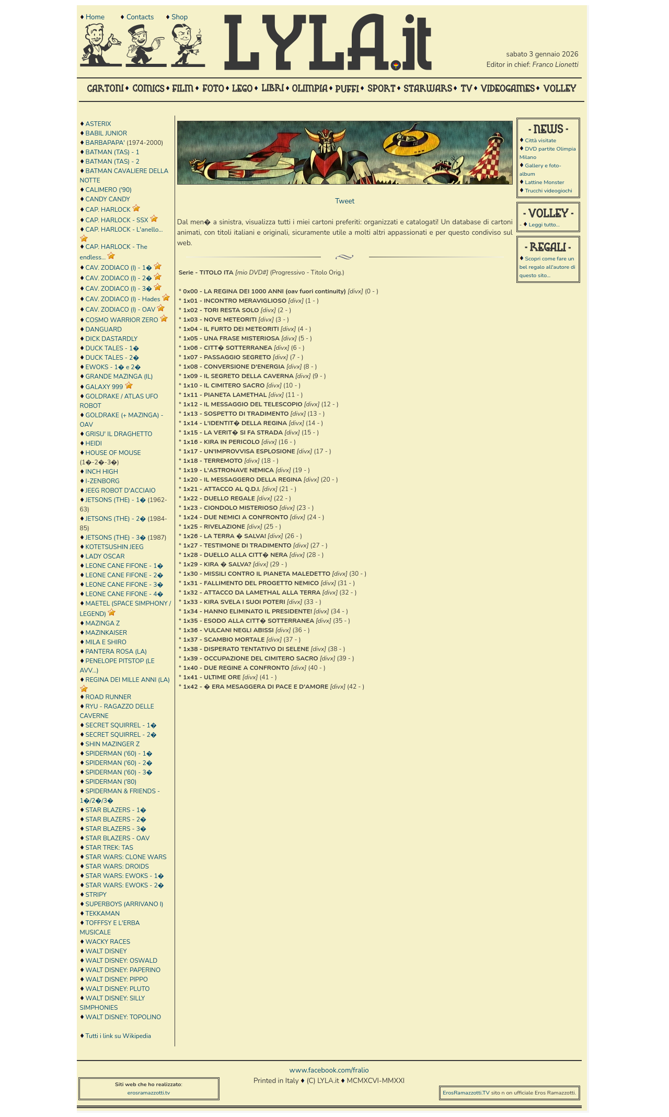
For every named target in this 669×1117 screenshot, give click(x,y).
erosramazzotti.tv (149, 1093)
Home (95, 17)
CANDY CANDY (108, 199)
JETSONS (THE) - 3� (116, 537)
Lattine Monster (544, 182)
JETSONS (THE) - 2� (116, 519)
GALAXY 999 (104, 387)
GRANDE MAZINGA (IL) (119, 376)
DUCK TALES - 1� (113, 348)
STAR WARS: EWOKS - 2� (125, 885)
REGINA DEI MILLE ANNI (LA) (128, 680)
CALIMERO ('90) (109, 190)
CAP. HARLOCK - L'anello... (124, 229)
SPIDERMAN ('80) (111, 782)
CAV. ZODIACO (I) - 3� (119, 288)
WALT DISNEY (106, 951)
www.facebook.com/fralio (328, 1070)
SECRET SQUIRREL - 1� (121, 725)
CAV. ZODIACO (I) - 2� (119, 278)
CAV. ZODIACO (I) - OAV (121, 309)
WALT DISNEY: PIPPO (117, 979)
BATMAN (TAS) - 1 (113, 152)
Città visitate (540, 140)
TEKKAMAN (103, 913)
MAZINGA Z (103, 623)
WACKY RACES (108, 942)
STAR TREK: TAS (109, 848)
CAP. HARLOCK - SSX (117, 220)
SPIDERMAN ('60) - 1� (119, 753)
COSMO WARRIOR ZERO (122, 320)
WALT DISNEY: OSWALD (122, 960)
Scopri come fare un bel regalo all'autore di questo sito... (547, 267)
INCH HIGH (102, 472)
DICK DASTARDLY (112, 339)
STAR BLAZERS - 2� (116, 819)
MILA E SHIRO (106, 642)
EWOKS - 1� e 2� (113, 367)
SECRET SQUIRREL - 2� (121, 735)
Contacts (140, 17)
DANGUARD (104, 329)
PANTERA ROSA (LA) (116, 651)
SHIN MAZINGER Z (113, 744)
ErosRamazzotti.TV (466, 1093)
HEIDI (94, 443)
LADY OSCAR (105, 556)
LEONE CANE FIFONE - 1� (125, 566)
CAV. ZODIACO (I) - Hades (123, 299)
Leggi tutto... (544, 225)
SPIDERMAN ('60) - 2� (119, 763)
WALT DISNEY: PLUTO (118, 989)
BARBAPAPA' (105, 143)
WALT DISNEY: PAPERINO (123, 970)
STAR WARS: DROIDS (117, 866)
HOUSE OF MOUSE (113, 453)
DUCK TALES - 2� (113, 358)
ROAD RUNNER (108, 697)
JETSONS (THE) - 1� (116, 500)
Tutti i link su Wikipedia (119, 1036)
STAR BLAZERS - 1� (116, 810)
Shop (179, 17)
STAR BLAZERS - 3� (116, 829)
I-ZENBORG (103, 481)
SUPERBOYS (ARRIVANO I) (125, 904)
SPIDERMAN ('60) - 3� (119, 772)
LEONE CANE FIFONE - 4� (125, 594)
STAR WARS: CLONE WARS (126, 857)
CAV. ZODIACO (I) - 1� (119, 268)
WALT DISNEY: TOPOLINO (124, 1017)
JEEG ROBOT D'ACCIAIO (121, 490)
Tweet (344, 201)
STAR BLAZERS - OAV (118, 838)
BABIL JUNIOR (106, 133)
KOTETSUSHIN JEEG (115, 547)
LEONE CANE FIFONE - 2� (125, 575)
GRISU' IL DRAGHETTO (119, 434)
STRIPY (96, 895)
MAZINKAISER (106, 633)
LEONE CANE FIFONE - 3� (125, 584)
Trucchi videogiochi (548, 191)
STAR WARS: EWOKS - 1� (125, 876)
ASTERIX (98, 124)
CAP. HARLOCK (108, 210)
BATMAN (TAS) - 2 (113, 161)
